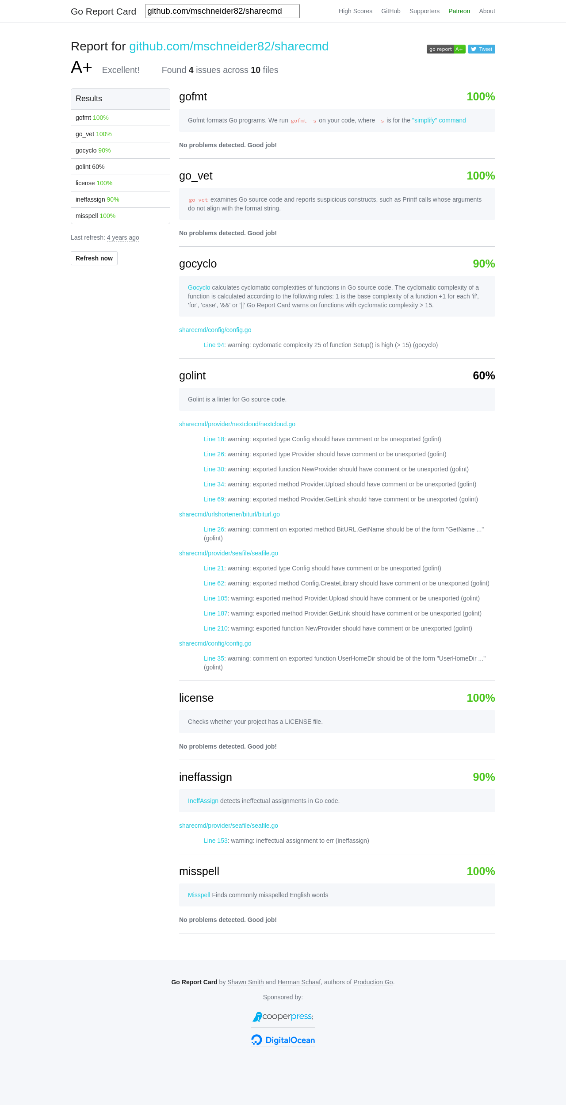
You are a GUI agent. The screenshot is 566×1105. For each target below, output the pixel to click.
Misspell (199, 895)
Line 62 (214, 583)
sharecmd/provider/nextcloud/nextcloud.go (237, 424)
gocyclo (93, 150)
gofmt (92, 117)
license (94, 183)
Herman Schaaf (299, 982)
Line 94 (214, 344)
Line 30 (214, 469)
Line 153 (216, 840)
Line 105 (216, 598)
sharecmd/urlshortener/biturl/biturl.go (229, 514)
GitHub (391, 11)
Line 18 (214, 439)
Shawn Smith (245, 982)
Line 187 (216, 613)
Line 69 (214, 499)
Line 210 (216, 628)
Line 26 (214, 454)
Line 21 (214, 568)
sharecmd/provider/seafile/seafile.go (228, 553)
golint (90, 166)
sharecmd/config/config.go (215, 329)
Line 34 (214, 484)
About (487, 11)
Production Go (373, 982)
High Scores (355, 11)
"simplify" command (439, 120)
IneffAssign (203, 800)
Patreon (459, 11)
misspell (95, 215)
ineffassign (97, 199)
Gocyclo (199, 287)
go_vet (94, 134)
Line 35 (214, 658)
